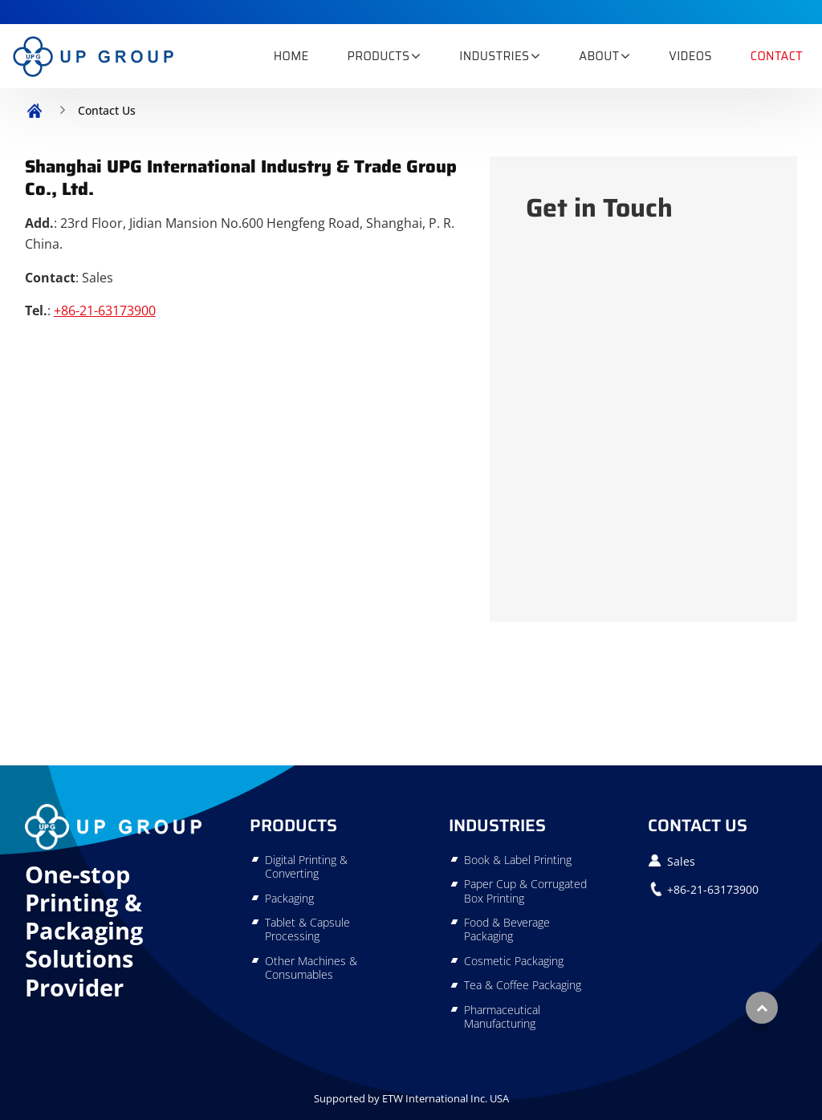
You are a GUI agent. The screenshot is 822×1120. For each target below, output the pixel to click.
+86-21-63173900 (105, 310)
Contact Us (697, 825)
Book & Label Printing (518, 859)
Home (291, 56)
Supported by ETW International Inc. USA (411, 1098)
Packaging (289, 898)
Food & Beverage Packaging (507, 929)
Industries (497, 825)
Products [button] (379, 56)
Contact (777, 56)
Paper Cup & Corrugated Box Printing (525, 891)
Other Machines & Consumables (311, 968)
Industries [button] (494, 56)
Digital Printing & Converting (306, 867)
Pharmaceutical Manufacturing (502, 1017)
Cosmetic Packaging (514, 960)
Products (293, 825)
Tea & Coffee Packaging (522, 984)
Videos (690, 56)
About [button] (599, 56)
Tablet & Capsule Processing (307, 929)
